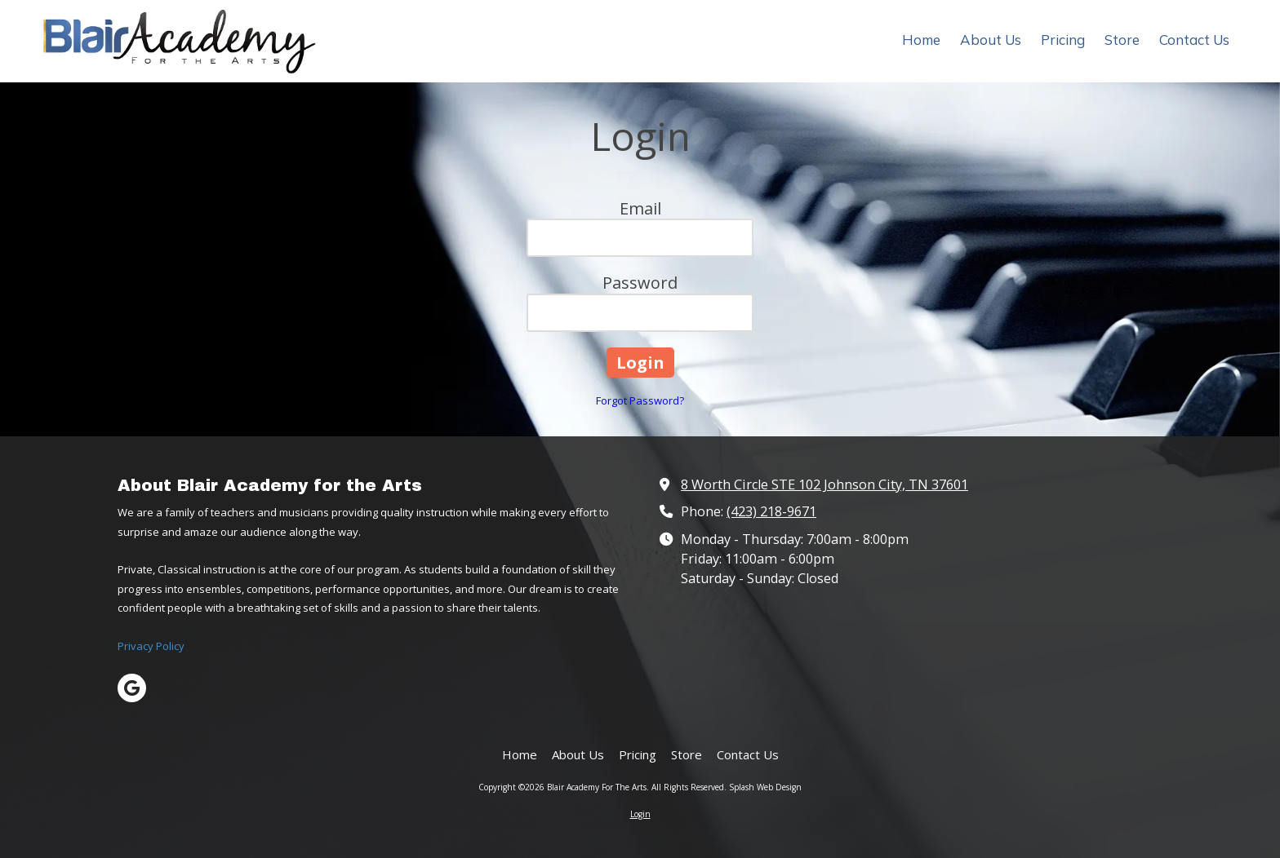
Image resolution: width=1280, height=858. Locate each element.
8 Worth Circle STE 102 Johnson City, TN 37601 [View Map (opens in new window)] (824, 484)
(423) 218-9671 (771, 511)
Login (640, 814)
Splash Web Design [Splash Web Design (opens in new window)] (765, 787)
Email (640, 208)
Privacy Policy (151, 646)
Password (640, 283)
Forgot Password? (640, 400)
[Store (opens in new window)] (1122, 41)
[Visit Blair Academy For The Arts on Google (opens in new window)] (132, 688)
